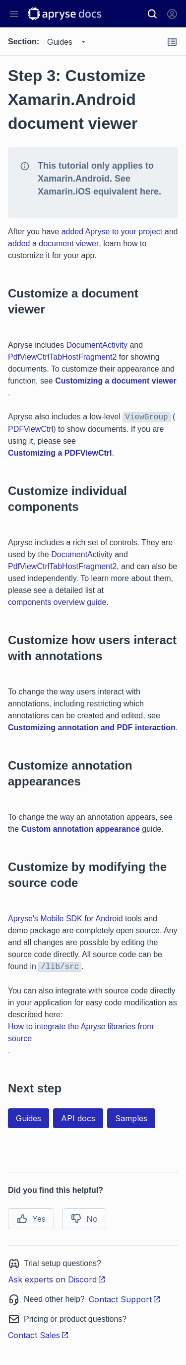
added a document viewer (53, 243)
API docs (78, 1118)
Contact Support (125, 1299)
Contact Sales (38, 1335)
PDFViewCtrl (30, 429)
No (84, 1219)
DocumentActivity (96, 345)
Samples (131, 1118)
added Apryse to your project (112, 231)
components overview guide (57, 602)
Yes (31, 1219)
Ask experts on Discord (57, 1279)
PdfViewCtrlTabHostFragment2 (62, 357)
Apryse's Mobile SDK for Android (65, 918)
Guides (28, 1118)
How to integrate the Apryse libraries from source (80, 1032)
